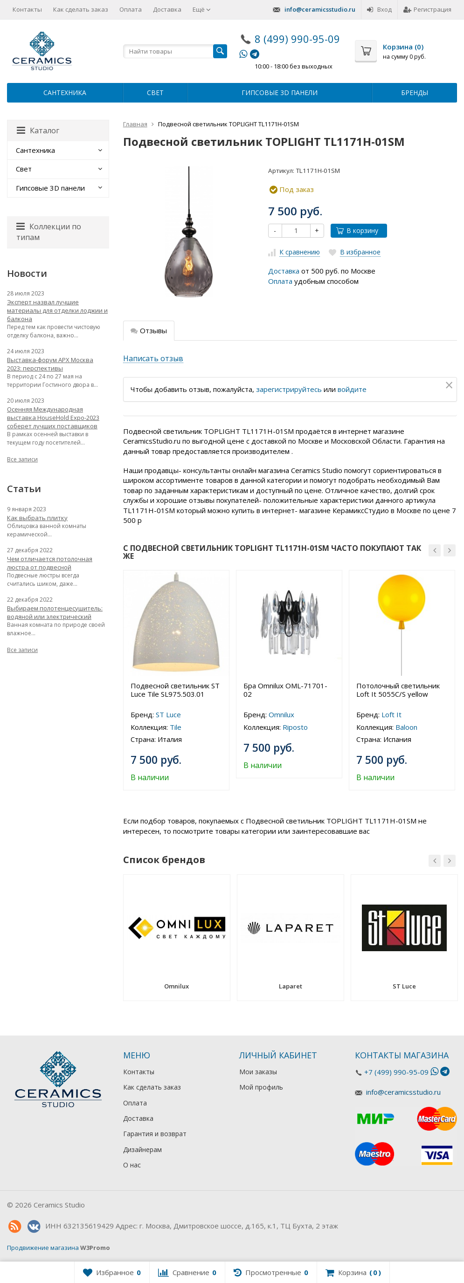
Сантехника (64, 92)
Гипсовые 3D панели (280, 92)
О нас (132, 1164)
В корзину (357, 230)
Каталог (38, 130)
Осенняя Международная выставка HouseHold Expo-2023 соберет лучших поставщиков (53, 417)
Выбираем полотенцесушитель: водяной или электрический (55, 612)
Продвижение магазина (43, 1247)
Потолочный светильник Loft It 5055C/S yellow (398, 689)
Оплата (130, 9)
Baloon (406, 727)
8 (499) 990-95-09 (297, 39)
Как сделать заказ (80, 9)
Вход (379, 9)
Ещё (202, 9)
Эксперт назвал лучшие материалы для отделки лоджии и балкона (57, 310)
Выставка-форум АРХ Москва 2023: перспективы (50, 364)
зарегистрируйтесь (289, 389)
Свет (155, 92)
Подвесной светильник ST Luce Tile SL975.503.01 (175, 689)
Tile (175, 727)
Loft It (391, 714)
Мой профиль (261, 1087)
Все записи (22, 459)
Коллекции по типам (48, 231)
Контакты (27, 9)
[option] (176, 680)
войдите (352, 389)
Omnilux (281, 714)
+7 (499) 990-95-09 (396, 1072)
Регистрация (427, 9)
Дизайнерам (142, 1149)
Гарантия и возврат (155, 1133)
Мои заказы (258, 1071)
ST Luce (168, 714)
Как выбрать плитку (37, 518)
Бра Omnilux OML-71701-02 (285, 689)
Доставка (167, 9)
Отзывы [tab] (149, 330)
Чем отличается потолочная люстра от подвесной (49, 563)
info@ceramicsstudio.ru (319, 9)
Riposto (295, 727)
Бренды (414, 92)
